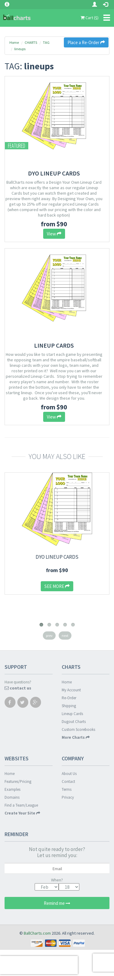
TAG (46, 42)
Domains (12, 797)
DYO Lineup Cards (54, 173)
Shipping (69, 705)
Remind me (57, 903)
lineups (20, 49)
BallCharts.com (37, 933)
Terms (66, 789)
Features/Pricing (18, 781)
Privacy (68, 797)
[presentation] (39, 965)
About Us (69, 773)
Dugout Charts (74, 721)
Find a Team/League (21, 805)
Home (14, 42)
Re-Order (69, 697)
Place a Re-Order (86, 42)
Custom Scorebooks (78, 729)
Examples (12, 789)
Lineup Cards (54, 345)
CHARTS (31, 42)
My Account (71, 690)
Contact (68, 781)
